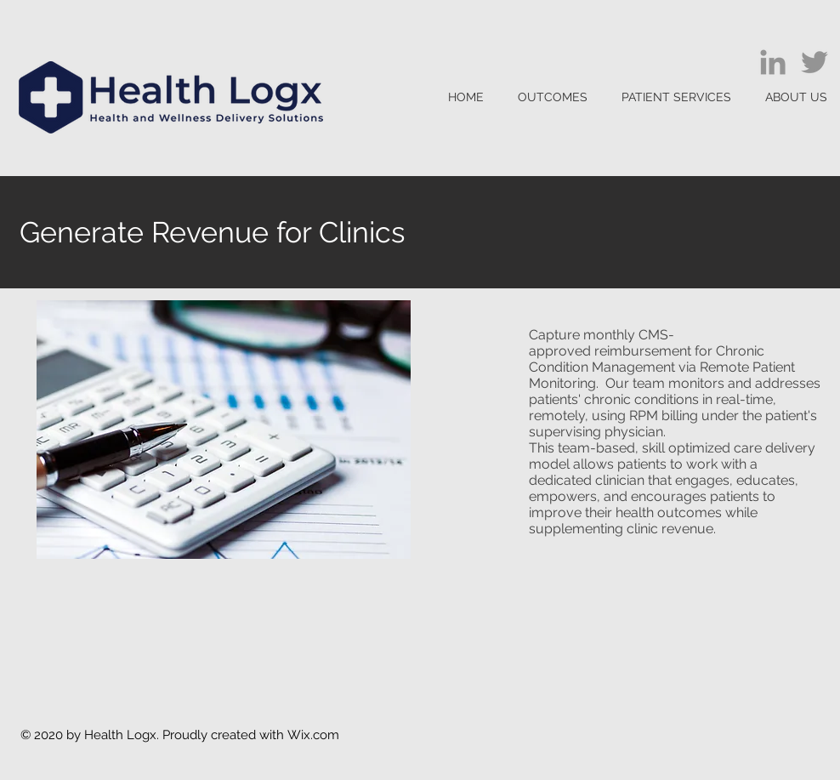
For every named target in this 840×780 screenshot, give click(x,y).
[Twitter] (814, 62)
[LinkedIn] (773, 62)
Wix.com (313, 735)
